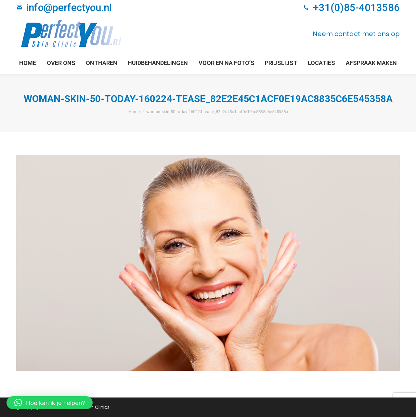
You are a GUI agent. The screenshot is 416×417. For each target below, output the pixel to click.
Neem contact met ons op (356, 33)
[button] (49, 402)
